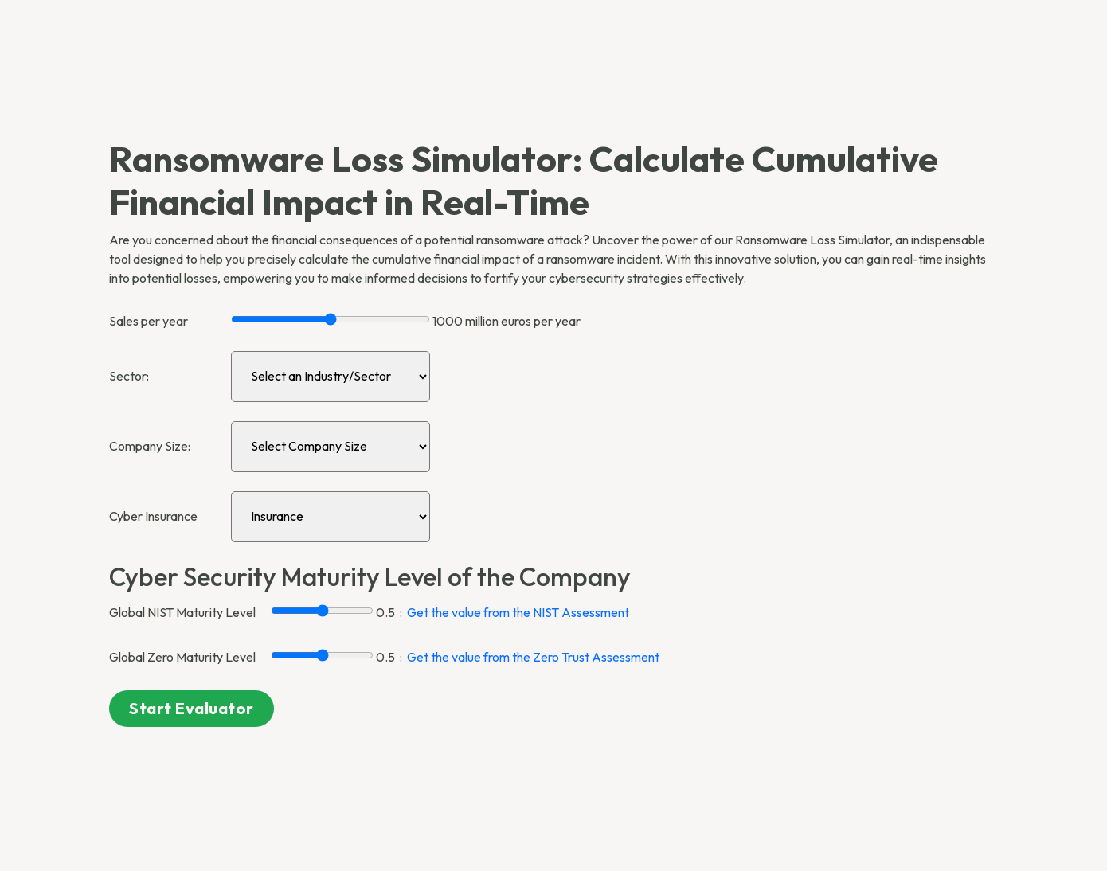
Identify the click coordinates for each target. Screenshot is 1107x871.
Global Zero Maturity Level (182, 657)
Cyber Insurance (153, 516)
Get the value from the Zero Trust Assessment (533, 657)
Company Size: (149, 446)
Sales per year (148, 321)
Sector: (129, 376)
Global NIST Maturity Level (182, 612)
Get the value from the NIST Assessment (518, 612)
